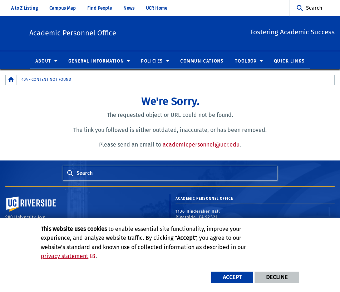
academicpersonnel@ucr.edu (201, 145)
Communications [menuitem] (201, 61)
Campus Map (62, 8)
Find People (99, 8)
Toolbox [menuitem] (245, 61)
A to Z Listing (24, 8)
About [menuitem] (43, 61)
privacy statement (64, 256)
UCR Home (156, 8)
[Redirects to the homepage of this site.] (11, 80)
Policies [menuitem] (152, 61)
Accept (232, 277)
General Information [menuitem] (96, 61)
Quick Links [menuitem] (289, 61)
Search (314, 8)
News (128, 8)
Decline (277, 277)
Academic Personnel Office (116, 32)
